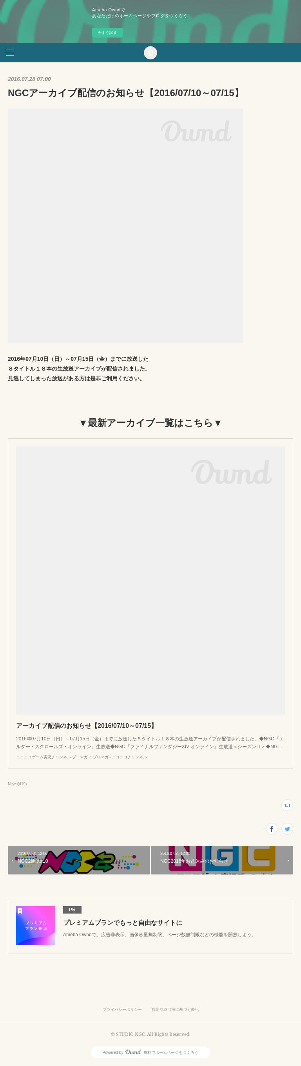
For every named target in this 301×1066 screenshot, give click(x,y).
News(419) (17, 784)
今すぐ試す (107, 32)
